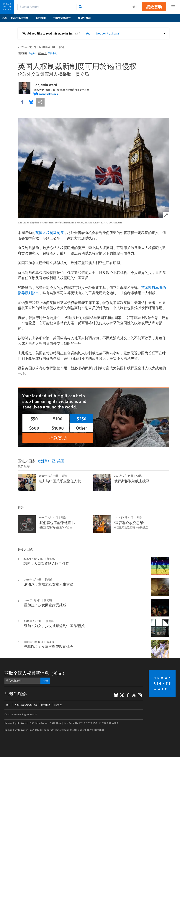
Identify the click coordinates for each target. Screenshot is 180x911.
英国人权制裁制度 (49, 233)
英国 (60, 460)
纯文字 (58, 705)
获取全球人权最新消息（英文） (35, 673)
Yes (88, 33)
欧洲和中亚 (46, 460)
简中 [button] (135, 7)
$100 (58, 418)
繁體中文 (52, 53)
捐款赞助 (154, 7)
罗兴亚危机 (86, 18)
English (32, 53)
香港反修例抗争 (21, 18)
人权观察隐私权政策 (26, 705)
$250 (81, 418)
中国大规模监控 (64, 18)
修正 (8, 705)
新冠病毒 (42, 18)
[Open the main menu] (173, 7)
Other (81, 428)
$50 (34, 418)
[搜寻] (80, 7)
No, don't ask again (108, 33)
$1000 (58, 428)
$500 (34, 428)
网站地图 (46, 705)
